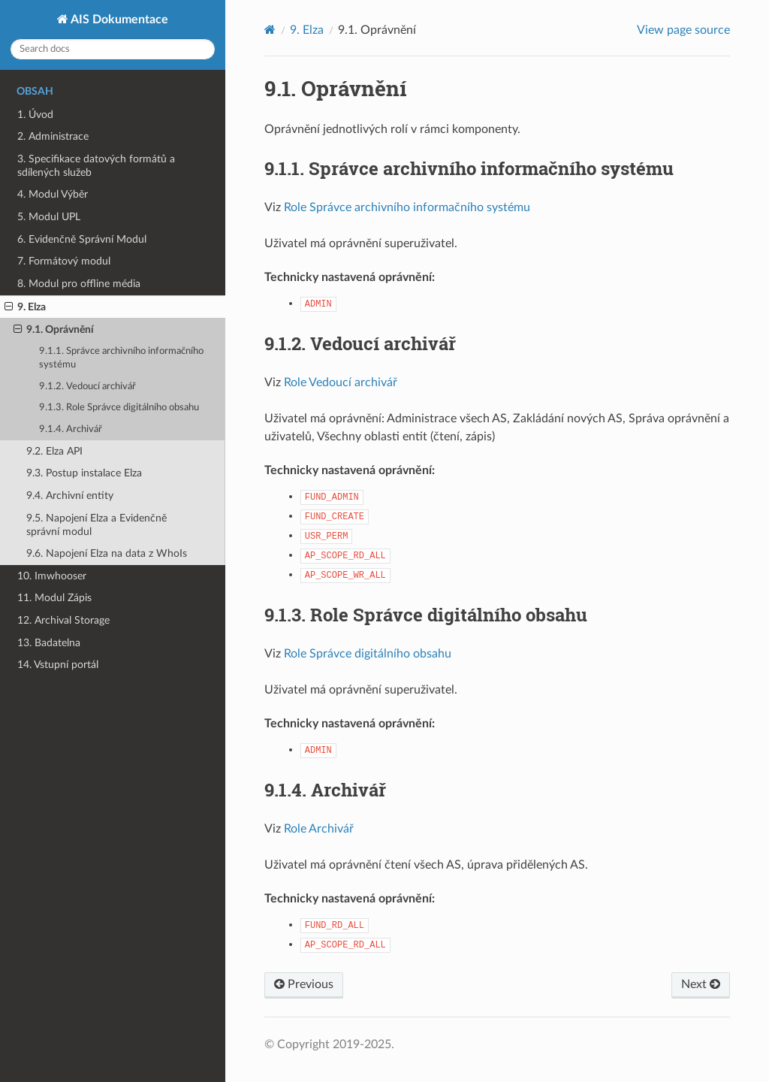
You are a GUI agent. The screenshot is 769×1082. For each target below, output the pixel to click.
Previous (303, 984)
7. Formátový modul (63, 261)
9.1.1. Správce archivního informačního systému (121, 358)
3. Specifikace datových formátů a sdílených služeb (96, 165)
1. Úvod (35, 114)
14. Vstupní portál (57, 664)
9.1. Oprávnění (54, 330)
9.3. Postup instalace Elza (84, 473)
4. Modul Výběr (52, 194)
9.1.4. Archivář (70, 429)
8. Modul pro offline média (78, 283)
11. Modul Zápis (54, 597)
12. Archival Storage (63, 620)
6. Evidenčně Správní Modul (81, 239)
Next (700, 984)
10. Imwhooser (51, 576)
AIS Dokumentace (118, 20)
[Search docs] (113, 49)
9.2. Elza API (54, 451)
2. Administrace (53, 136)
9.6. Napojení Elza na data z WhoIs (106, 553)
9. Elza (25, 307)
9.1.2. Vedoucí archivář (87, 386)
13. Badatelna (48, 642)
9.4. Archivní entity (69, 495)
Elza (307, 30)
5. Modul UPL (48, 216)
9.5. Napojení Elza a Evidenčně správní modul (96, 524)
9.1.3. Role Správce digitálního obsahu (119, 408)
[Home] (270, 29)
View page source (683, 30)
